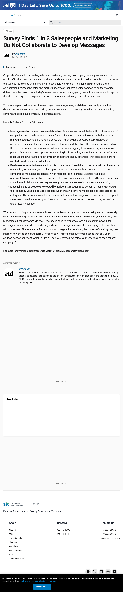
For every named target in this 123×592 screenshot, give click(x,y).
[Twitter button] (94, 571)
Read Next (13, 399)
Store (11, 554)
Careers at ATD (63, 530)
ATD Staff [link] (20, 54)
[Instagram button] (108, 571)
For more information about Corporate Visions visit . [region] (46, 250)
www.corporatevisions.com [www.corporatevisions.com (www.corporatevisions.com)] (74, 250)
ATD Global (13, 546)
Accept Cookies (42, 587)
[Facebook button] (88, 571)
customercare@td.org (110, 538)
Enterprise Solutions (17, 538)
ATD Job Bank (63, 534)
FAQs (11, 534)
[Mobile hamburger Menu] (5, 15)
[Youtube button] (114, 571)
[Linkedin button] (101, 571)
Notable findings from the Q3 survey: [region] (24, 122)
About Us (13, 530)
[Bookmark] (10, 67)
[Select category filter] (24, 22)
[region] (61, 583)
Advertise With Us (16, 558)
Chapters (13, 542)
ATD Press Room (16, 550)
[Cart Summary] (117, 15)
